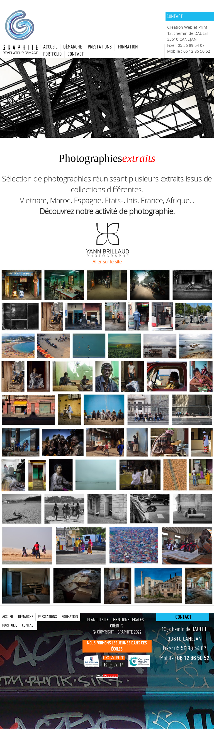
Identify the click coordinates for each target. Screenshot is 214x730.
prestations (100, 47)
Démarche (72, 47)
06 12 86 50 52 (193, 658)
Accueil (50, 47)
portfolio (52, 54)
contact (75, 54)
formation (128, 47)
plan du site (98, 620)
